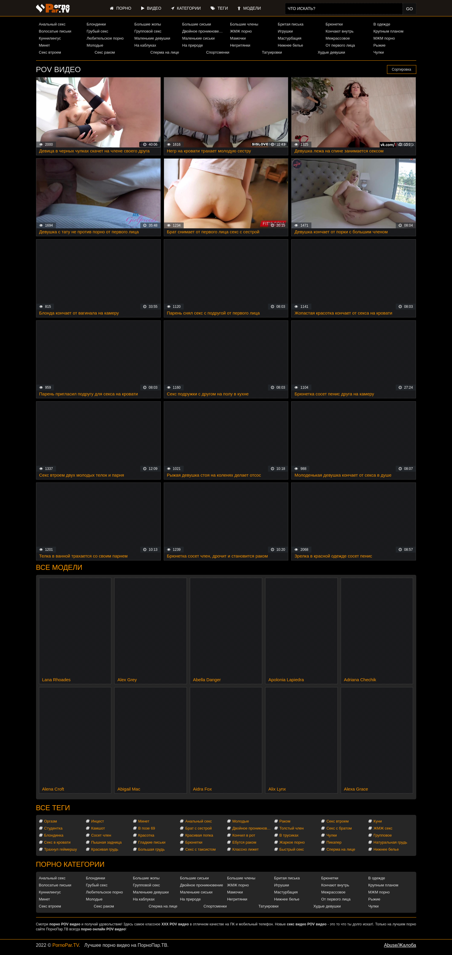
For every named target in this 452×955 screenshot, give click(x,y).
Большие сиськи (196, 24)
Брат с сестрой (198, 828)
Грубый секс (97, 31)
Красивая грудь (104, 849)
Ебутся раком (244, 842)
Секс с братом (339, 828)
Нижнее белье (290, 45)
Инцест (97, 821)
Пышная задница (106, 842)
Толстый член (291, 828)
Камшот (98, 828)
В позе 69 (146, 828)
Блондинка (54, 835)
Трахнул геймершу (60, 849)
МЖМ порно (384, 38)
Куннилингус (50, 38)
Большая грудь (151, 849)
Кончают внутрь (340, 31)
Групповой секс (147, 31)
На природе (192, 45)
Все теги (53, 808)
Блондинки (96, 24)
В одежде (381, 24)
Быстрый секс (291, 849)
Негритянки (240, 45)
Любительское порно (105, 38)
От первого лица (340, 45)
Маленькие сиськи (198, 38)
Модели (249, 8)
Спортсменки (217, 52)
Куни (377, 821)
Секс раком (105, 52)
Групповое (382, 835)
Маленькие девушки (152, 38)
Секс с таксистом (200, 849)
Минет (44, 45)
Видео (151, 8)
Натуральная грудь (390, 842)
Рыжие (379, 45)
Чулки (378, 52)
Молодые (95, 45)
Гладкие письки (152, 842)
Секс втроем (50, 52)
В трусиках (289, 835)
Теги (219, 8)
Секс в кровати (57, 842)
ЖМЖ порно (241, 31)
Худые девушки (331, 52)
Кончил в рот (243, 835)
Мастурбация (289, 38)
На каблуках (145, 45)
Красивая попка (199, 835)
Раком (284, 821)
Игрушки (285, 31)
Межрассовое (338, 38)
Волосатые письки (55, 31)
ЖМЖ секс (383, 828)
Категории (186, 8)
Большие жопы (147, 24)
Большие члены (244, 24)
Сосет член (101, 835)
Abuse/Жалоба (400, 945)
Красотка (146, 835)
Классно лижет (245, 849)
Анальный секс (52, 24)
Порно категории (70, 864)
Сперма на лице (164, 52)
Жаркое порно (292, 842)
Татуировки (272, 52)
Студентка (53, 828)
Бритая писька (290, 24)
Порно (120, 8)
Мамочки (238, 38)
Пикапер (333, 842)
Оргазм (50, 821)
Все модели (59, 567)
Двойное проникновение (203, 31)
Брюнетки (334, 24)
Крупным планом (388, 31)
